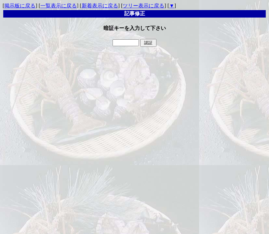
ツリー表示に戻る (143, 5)
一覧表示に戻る (58, 5)
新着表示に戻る (100, 5)
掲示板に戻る (19, 5)
